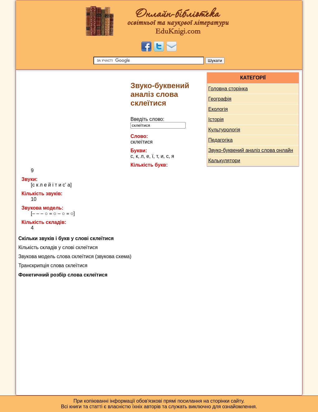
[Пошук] (148, 60)
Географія (219, 99)
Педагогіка (220, 140)
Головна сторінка (228, 88)
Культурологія (224, 129)
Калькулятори (224, 160)
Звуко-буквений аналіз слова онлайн (250, 150)
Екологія (218, 109)
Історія (216, 119)
